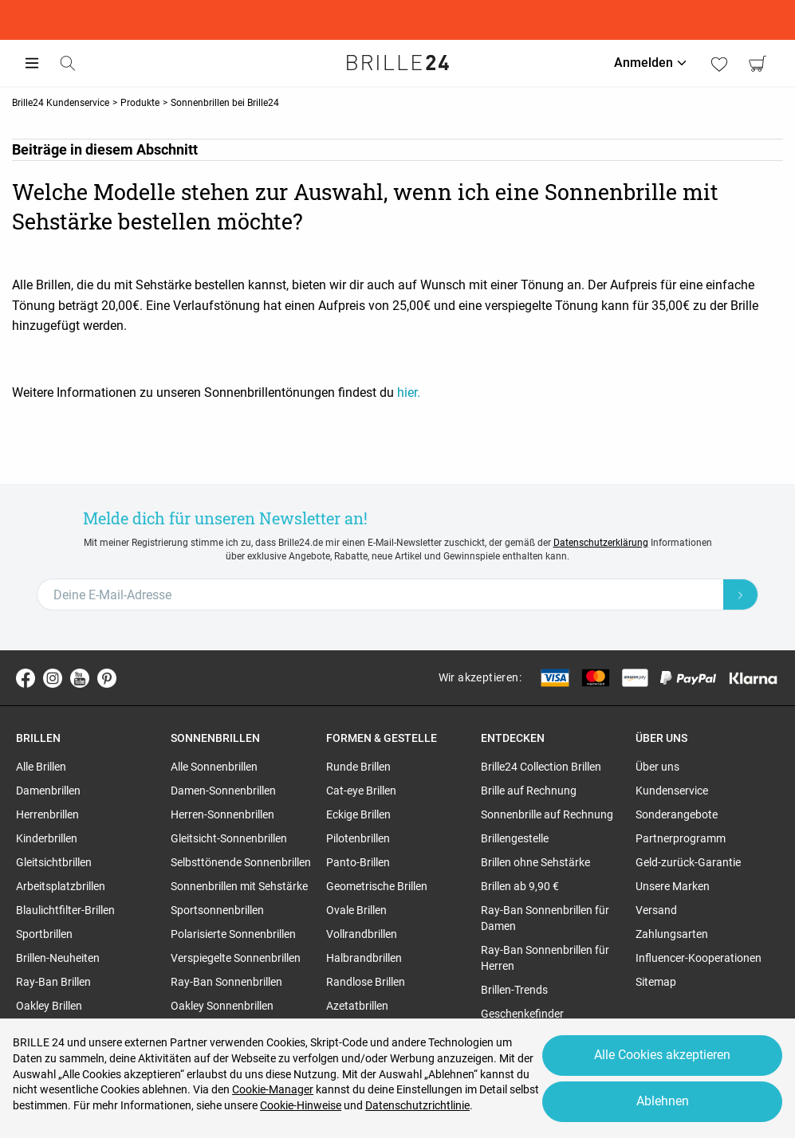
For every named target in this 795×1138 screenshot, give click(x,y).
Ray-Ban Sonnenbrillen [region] (226, 981)
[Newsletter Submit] (740, 594)
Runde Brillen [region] (358, 766)
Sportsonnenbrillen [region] (217, 910)
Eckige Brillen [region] (358, 814)
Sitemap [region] (656, 981)
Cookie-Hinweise (300, 1105)
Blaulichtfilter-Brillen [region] (65, 910)
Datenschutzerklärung (600, 542)
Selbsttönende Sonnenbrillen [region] (241, 862)
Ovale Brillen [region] (356, 910)
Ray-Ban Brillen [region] (53, 981)
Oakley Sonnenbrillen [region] (222, 1005)
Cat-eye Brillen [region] (361, 790)
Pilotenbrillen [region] (358, 838)
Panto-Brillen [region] (358, 862)
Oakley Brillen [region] (49, 1005)
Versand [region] (656, 910)
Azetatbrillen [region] (357, 1005)
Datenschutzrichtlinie (417, 1105)
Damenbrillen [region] (48, 790)
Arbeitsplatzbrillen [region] (60, 886)
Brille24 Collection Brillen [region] (541, 766)
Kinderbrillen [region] (46, 838)
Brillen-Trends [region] (514, 989)
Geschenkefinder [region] (522, 1013)
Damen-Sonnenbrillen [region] (223, 790)
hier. (408, 392)
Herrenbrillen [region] (47, 814)
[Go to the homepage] (397, 63)
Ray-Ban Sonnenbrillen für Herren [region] (545, 958)
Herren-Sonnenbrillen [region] (222, 814)
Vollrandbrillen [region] (361, 934)
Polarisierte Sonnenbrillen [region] (233, 934)
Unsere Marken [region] (673, 886)
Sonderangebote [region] (677, 814)
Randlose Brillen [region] (365, 981)
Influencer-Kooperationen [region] (699, 958)
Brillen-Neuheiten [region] (58, 958)
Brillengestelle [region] (515, 838)
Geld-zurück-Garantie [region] (688, 862)
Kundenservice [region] (672, 790)
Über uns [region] (657, 766)
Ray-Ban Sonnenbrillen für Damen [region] (545, 918)
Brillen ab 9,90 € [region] (520, 886)
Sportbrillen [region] (44, 934)
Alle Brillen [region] (41, 766)
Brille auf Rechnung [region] (529, 790)
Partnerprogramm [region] (681, 838)
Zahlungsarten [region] (672, 934)
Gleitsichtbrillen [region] (54, 862)
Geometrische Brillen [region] (376, 886)
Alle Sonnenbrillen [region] (214, 766)
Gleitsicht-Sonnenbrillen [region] (229, 838)
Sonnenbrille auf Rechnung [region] (547, 814)
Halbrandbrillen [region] (364, 958)
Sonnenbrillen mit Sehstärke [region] (239, 886)
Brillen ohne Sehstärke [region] (535, 862)
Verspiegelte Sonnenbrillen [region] (236, 958)
